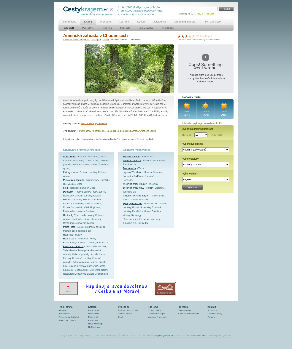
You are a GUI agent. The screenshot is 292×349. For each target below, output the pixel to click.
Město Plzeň (69, 227)
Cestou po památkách (185, 21)
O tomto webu (154, 310)
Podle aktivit (87, 28)
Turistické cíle (99, 131)
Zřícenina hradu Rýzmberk (136, 219)
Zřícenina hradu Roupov (135, 184)
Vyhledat (192, 187)
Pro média (183, 307)
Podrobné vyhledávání (68, 317)
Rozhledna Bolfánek (133, 176)
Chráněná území (147, 131)
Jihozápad (96, 40)
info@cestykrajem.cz (163, 335)
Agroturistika (159, 21)
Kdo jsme (124, 21)
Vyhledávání (64, 314)
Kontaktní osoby (214, 314)
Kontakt (141, 21)
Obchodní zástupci (156, 314)
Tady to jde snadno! (206, 14)
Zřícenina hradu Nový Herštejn (138, 188)
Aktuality (62, 310)
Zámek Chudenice (132, 160)
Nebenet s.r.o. (199, 335)
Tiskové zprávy (184, 310)
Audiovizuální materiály (188, 314)
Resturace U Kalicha (73, 246)
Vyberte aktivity (190, 158)
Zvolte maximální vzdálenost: (197, 128)
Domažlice (68, 191)
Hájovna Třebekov (132, 172)
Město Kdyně (69, 156)
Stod (65, 188)
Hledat (226, 9)
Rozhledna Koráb (131, 156)
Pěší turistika (87, 123)
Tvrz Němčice (129, 168)
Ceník (120, 317)
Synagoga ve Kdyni (132, 203)
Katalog (88, 21)
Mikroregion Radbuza (73, 180)
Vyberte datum (190, 173)
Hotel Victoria (69, 238)
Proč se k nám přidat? (128, 310)
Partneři (211, 317)
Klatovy (106, 40)
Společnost (212, 310)
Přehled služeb (125, 314)
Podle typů (107, 28)
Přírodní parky (84, 131)
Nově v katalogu (146, 28)
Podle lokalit (68, 28)
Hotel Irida (68, 234)
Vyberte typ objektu (192, 143)
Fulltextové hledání (67, 320)
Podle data (125, 28)
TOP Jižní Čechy (213, 21)
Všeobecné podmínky (158, 317)
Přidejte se (105, 21)
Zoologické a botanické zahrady (122, 131)
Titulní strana (69, 21)
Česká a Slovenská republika (76, 40)
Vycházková (101, 123)
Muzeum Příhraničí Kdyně (135, 195)
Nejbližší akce (168, 28)
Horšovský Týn (70, 215)
